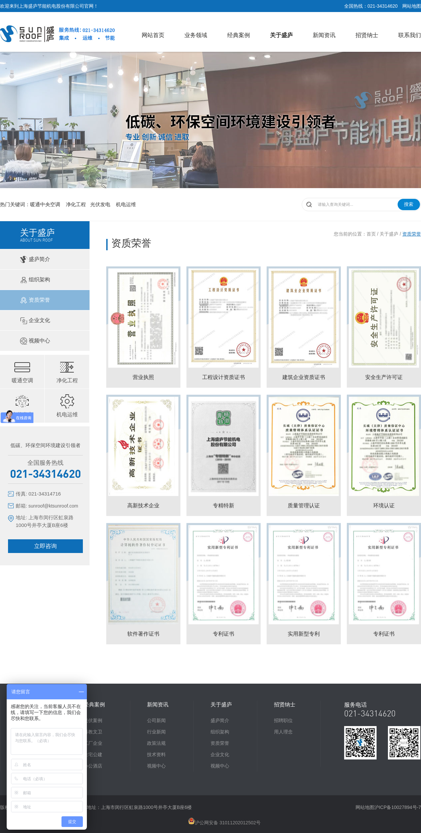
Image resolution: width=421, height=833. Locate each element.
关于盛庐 (281, 35)
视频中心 (34, 341)
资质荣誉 (34, 300)
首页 (371, 234)
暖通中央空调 (45, 204)
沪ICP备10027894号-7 (397, 807)
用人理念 (283, 731)
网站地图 (411, 6)
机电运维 (126, 204)
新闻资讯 (324, 35)
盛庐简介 (34, 259)
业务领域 (195, 35)
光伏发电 (101, 204)
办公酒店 (93, 766)
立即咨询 (45, 546)
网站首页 (153, 35)
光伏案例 (93, 720)
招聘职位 (283, 720)
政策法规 (156, 743)
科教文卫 (93, 731)
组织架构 (34, 280)
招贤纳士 (367, 35)
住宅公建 (93, 754)
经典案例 (238, 35)
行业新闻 (156, 731)
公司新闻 (156, 720)
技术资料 (156, 754)
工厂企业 (93, 743)
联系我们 (409, 35)
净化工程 (76, 204)
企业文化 (34, 320)
